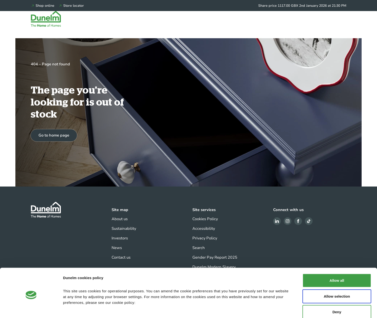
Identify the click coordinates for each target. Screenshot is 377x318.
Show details (252, 308)
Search (198, 247)
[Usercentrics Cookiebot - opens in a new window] (31, 308)
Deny (337, 296)
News (117, 247)
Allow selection (337, 281)
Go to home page (53, 135)
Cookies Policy (205, 219)
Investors (120, 238)
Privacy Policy (204, 238)
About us (120, 219)
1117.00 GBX (288, 5)
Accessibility (203, 228)
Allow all (337, 265)
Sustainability (124, 228)
